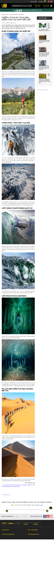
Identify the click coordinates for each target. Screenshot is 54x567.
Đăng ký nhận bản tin (7, 516)
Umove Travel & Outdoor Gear (43, 89)
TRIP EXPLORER (13, 14)
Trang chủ (5, 14)
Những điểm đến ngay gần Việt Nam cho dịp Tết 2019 (44, 41)
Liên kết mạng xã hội (36, 516)
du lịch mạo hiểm (6, 494)
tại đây (41, 505)
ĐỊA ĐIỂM (21, 14)
